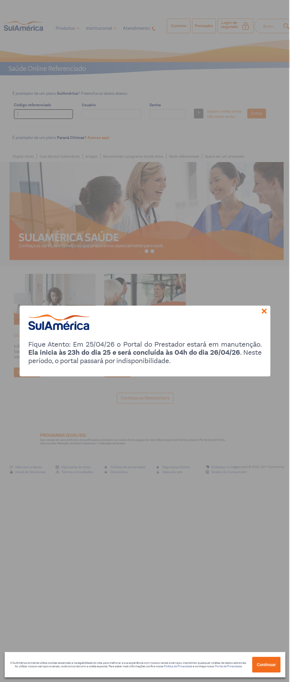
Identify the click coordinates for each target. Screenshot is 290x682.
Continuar (266, 664)
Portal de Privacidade (228, 666)
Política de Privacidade (178, 666)
